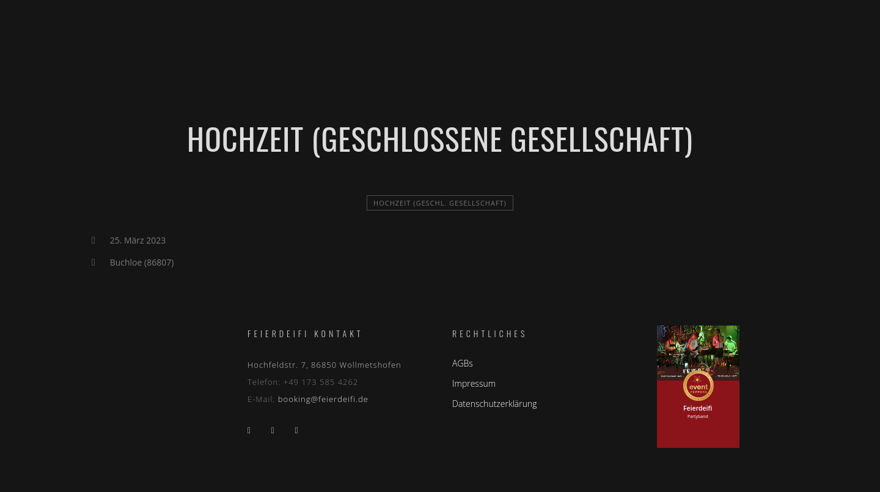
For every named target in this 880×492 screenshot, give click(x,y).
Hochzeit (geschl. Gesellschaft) (440, 202)
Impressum (474, 383)
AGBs (462, 363)
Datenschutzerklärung (494, 403)
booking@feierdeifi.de (323, 398)
